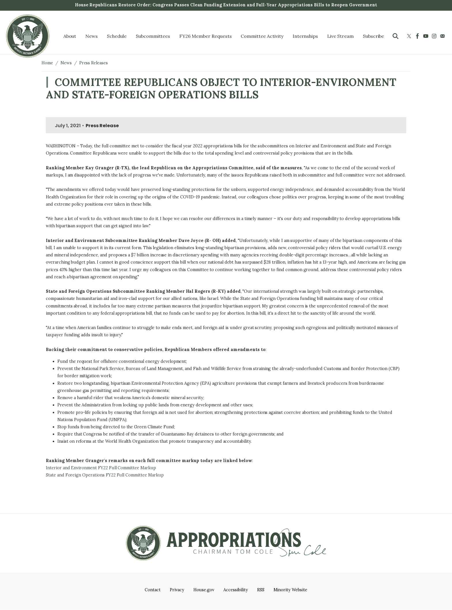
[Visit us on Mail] (443, 36)
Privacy (177, 589)
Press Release (102, 125)
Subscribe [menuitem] (373, 36)
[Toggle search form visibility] (395, 36)
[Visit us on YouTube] (426, 36)
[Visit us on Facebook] (418, 36)
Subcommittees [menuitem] (153, 36)
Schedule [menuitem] (117, 36)
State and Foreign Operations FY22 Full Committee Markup (105, 475)
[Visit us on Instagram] (435, 36)
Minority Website (290, 589)
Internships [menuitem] (305, 36)
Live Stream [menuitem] (340, 36)
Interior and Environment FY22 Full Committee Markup (101, 467)
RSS (260, 589)
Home (47, 62)
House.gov (203, 589)
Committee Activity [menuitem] (262, 36)
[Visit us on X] (410, 36)
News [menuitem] (91, 36)
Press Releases (93, 62)
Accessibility (235, 589)
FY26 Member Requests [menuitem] (205, 36)
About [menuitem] (69, 36)
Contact (153, 589)
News (66, 62)
